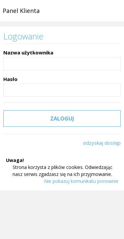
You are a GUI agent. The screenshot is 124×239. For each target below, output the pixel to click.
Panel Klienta (21, 11)
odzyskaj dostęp (102, 142)
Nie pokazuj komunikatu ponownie (81, 181)
